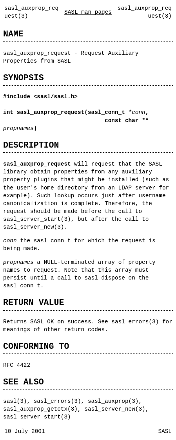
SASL (165, 431)
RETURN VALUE (33, 302)
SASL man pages (88, 12)
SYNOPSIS (23, 77)
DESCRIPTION (31, 145)
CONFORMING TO (36, 346)
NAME (13, 34)
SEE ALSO (23, 382)
